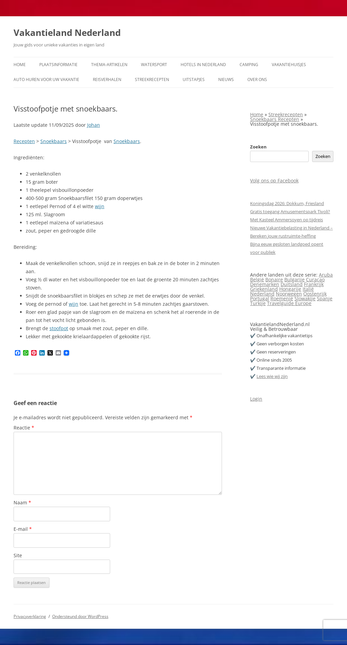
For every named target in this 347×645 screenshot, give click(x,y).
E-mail (23, 529)
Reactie (24, 427)
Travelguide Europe (289, 303)
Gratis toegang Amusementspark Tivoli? (290, 211)
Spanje (324, 298)
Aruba (326, 274)
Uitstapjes (194, 79)
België (257, 279)
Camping (249, 64)
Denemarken (264, 284)
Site (18, 555)
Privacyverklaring (30, 616)
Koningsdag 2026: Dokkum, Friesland (287, 203)
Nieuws (226, 79)
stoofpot (58, 328)
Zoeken (258, 147)
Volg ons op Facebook (274, 180)
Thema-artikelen (109, 64)
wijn (99, 206)
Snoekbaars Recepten (274, 119)
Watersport (154, 64)
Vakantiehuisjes (289, 64)
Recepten (24, 141)
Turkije (258, 303)
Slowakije (304, 298)
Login (256, 399)
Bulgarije (294, 279)
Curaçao (315, 279)
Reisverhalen (107, 79)
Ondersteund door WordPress (80, 616)
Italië (308, 289)
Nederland (262, 293)
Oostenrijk (315, 293)
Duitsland (292, 284)
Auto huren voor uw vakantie (46, 79)
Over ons (257, 79)
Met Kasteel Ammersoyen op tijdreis (286, 220)
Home (20, 64)
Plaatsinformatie (58, 64)
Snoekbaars (53, 141)
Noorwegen (289, 293)
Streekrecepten (152, 79)
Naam (22, 502)
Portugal (259, 298)
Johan (93, 125)
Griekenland (264, 289)
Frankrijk (314, 284)
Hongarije (290, 289)
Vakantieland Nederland (67, 32)
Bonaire (274, 279)
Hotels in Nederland (203, 64)
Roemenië (281, 298)
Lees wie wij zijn (272, 376)
